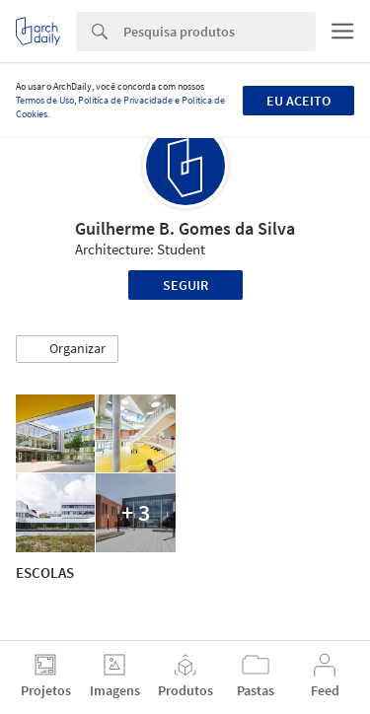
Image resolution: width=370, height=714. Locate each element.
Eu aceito (298, 100)
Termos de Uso (45, 100)
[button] (67, 349)
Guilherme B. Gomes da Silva (185, 228)
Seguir (185, 285)
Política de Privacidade (125, 100)
